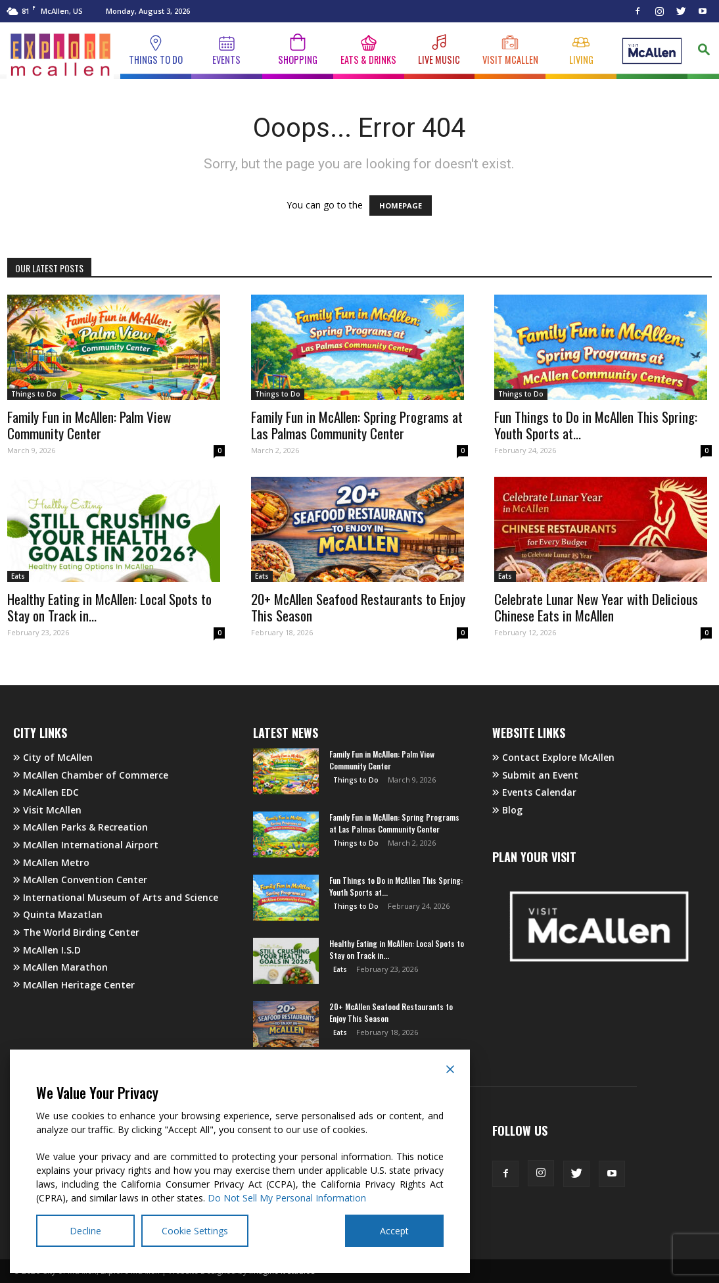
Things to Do (34, 394)
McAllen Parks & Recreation (80, 827)
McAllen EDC (46, 792)
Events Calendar (534, 792)
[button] (703, 51)
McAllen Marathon (60, 967)
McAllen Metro (51, 862)
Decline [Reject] (85, 1230)
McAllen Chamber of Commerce (90, 775)
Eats (18, 576)
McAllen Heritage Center (74, 985)
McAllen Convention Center (80, 879)
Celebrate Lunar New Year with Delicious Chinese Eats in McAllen (596, 607)
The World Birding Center (76, 932)
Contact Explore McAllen (553, 757)
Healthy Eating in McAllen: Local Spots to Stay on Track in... (109, 607)
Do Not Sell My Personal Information (287, 1198)
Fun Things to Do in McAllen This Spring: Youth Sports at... (595, 424)
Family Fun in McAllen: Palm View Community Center (89, 424)
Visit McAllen (47, 810)
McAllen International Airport (85, 844)
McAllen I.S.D (47, 950)
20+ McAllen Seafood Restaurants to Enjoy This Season (358, 607)
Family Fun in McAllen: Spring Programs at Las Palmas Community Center (357, 424)
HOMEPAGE (400, 205)
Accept (394, 1230)
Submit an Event (535, 775)
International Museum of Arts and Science (115, 897)
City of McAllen (53, 757)
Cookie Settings (195, 1230)
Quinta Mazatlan (58, 914)
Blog (507, 810)
